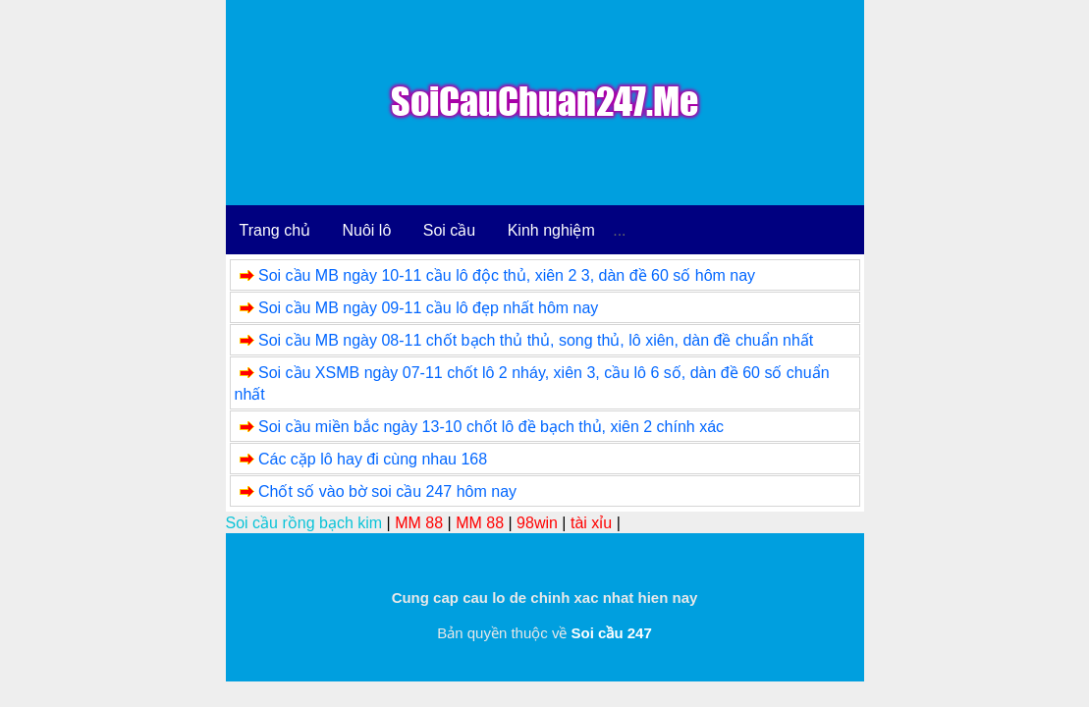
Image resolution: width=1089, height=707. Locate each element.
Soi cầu (449, 230)
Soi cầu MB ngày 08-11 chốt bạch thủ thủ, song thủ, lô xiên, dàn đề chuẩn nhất (535, 340)
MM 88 (419, 523)
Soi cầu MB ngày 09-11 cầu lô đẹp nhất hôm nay (428, 307)
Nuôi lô (367, 230)
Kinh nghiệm (551, 230)
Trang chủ (275, 230)
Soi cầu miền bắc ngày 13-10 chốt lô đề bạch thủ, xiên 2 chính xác (491, 426)
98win (537, 523)
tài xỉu (591, 523)
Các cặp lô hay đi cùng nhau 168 (372, 459)
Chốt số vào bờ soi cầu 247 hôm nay (387, 491)
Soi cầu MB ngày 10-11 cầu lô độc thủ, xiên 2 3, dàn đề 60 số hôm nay (506, 275)
